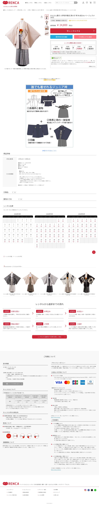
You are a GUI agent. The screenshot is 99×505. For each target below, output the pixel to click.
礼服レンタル (47, 3)
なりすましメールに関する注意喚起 (10, 6)
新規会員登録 (25, 492)
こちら (16, 428)
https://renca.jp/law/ (55, 417)
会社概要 (55, 489)
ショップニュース (26, 489)
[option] (12, 282)
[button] (47, 17)
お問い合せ (56, 495)
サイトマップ (56, 492)
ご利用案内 (9, 492)
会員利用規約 (25, 495)
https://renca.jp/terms (56, 469)
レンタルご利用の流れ (11, 495)
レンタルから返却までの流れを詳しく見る (49, 337)
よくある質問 (40, 495)
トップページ (9, 489)
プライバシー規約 (41, 489)
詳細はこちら (92, 66)
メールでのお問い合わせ (13, 384)
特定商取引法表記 (41, 492)
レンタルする (73, 30)
